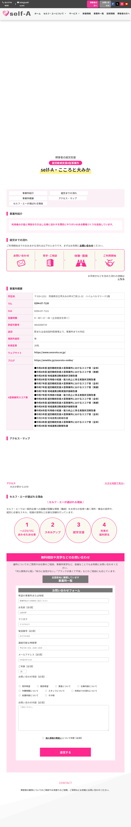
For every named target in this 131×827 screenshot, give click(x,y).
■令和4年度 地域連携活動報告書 (51, 297)
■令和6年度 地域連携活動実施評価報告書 (55, 278)
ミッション (57, 746)
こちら (121, 150)
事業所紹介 (28, 64)
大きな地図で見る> (115, 355)
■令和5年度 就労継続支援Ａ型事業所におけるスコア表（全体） (67, 285)
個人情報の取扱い (54, 609)
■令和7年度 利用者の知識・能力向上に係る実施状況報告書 (65, 266)
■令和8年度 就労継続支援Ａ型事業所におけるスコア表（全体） (67, 239)
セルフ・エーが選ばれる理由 (28, 75)
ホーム (38, 13)
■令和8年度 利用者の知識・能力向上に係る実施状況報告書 (65, 251)
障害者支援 (94, 743)
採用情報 (111, 13)
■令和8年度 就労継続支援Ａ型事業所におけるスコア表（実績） (67, 243)
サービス (73, 13)
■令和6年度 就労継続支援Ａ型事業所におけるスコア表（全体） (67, 270)
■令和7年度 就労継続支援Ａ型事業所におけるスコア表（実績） (67, 259)
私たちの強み (58, 749)
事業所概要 (28, 70)
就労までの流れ (69, 64)
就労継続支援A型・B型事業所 (102, 752)
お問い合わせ (105, 4)
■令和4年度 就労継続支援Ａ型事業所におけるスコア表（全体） (67, 293)
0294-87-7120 (41, 174)
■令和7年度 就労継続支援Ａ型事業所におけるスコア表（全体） (67, 255)
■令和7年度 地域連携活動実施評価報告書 (55, 262)
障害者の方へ (93, 4)
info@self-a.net (24, 4)
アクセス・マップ (68, 70)
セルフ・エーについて (53, 13)
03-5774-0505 (8, 4)
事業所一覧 (99, 13)
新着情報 (87, 13)
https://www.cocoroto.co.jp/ (50, 224)
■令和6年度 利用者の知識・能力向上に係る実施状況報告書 (65, 282)
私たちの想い (58, 752)
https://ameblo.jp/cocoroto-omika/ (53, 231)
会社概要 (56, 756)
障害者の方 (94, 762)
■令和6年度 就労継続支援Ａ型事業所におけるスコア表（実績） (67, 274)
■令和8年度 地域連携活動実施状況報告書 (55, 247)
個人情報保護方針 (60, 762)
